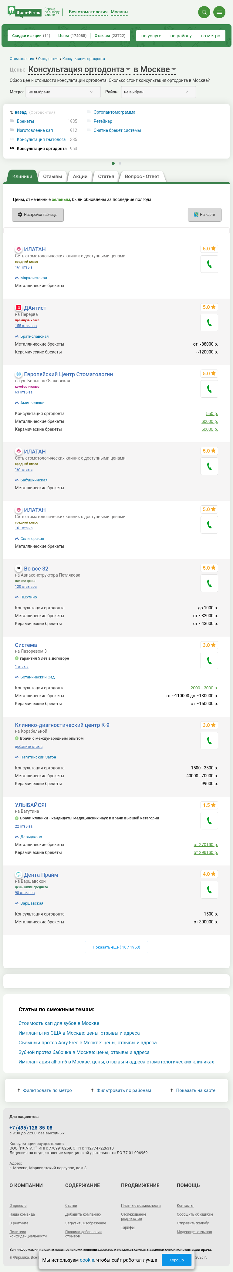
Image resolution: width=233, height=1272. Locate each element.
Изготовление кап (35, 130)
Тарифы (128, 1227)
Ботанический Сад (37, 677)
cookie (87, 1260)
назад (35, 112)
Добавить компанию (83, 1214)
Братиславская (34, 336)
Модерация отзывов (194, 1232)
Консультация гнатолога (41, 139)
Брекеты (25, 121)
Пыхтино (28, 597)
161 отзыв (23, 267)
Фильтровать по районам (121, 1090)
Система (26, 645)
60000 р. (209, 421)
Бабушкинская (33, 480)
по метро (210, 35)
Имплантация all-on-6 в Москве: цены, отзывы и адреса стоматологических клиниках (116, 1062)
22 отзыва (23, 826)
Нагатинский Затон (38, 757)
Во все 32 (36, 568)
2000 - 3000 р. (204, 687)
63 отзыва (23, 392)
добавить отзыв (28, 747)
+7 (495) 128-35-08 (30, 1128)
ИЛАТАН (35, 249)
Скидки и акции (31, 35)
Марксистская (33, 278)
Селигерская (32, 538)
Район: (112, 91)
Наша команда (22, 1214)
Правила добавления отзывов (83, 1234)
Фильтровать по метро (45, 1090)
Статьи (71, 1205)
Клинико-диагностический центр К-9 (62, 725)
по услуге (151, 35)
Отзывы (110, 35)
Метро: (17, 91)
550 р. (212, 413)
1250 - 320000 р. (202, 285)
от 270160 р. (206, 844)
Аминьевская (33, 402)
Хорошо (176, 1260)
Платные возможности (141, 1205)
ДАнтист (35, 308)
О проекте (17, 1205)
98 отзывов (25, 893)
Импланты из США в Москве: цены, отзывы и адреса (79, 1033)
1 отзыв (21, 666)
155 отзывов (26, 326)
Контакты (185, 1205)
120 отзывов (26, 586)
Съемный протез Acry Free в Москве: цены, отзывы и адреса (88, 1043)
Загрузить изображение (85, 1223)
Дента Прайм (41, 875)
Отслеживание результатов (133, 1216)
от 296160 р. (206, 852)
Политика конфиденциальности (28, 1234)
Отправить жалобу (193, 1223)
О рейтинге (18, 1223)
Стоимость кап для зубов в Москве (59, 1023)
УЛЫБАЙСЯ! (30, 805)
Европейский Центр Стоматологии (68, 374)
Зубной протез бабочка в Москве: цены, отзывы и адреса (84, 1052)
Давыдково (31, 837)
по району (180, 35)
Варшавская (31, 903)
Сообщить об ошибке (195, 1214)
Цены (72, 35)
